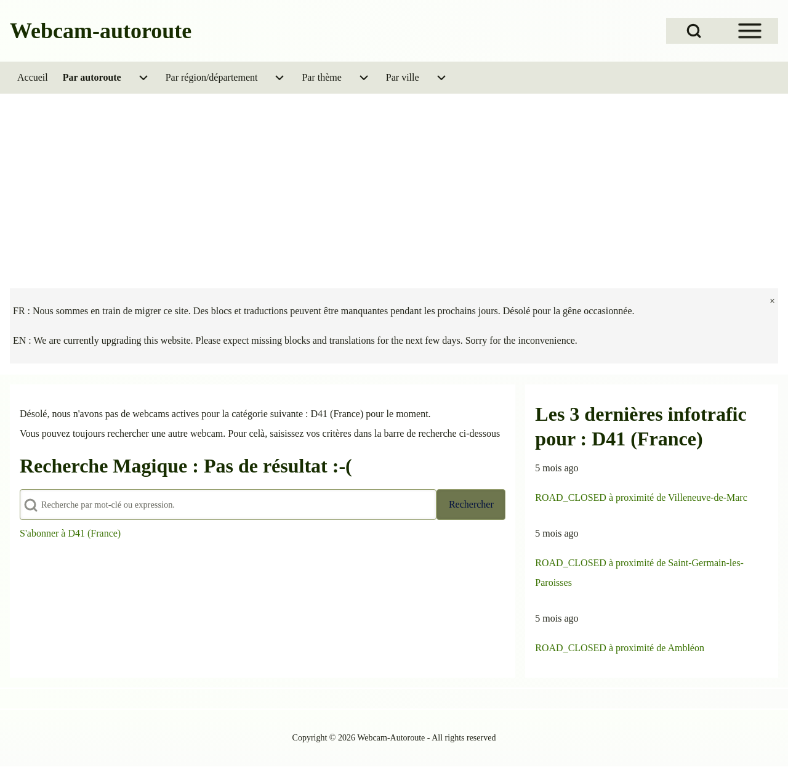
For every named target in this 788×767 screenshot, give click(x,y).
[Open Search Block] (694, 31)
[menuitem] (32, 78)
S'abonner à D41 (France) (70, 533)
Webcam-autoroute (100, 30)
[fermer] (772, 301)
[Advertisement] (394, 186)
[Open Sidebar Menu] (750, 31)
